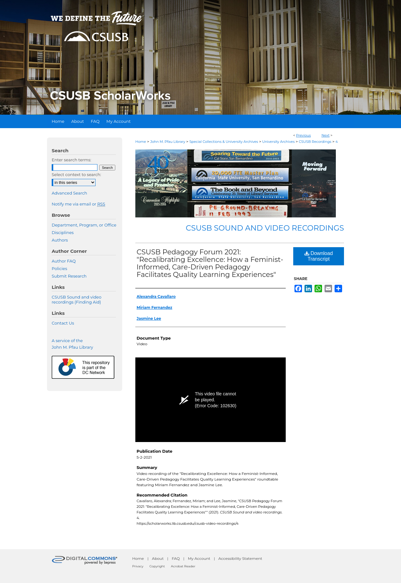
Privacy (137, 566)
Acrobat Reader (183, 566)
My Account (199, 558)
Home (140, 141)
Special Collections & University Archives (223, 141)
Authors (60, 239)
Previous (303, 135)
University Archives (278, 141)
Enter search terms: (71, 159)
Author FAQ (64, 260)
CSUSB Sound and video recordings (265, 227)
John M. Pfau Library (167, 141)
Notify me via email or (78, 203)
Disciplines (63, 232)
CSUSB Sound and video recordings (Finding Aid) (77, 299)
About (158, 558)
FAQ (176, 558)
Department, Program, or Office (84, 224)
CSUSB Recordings (315, 141)
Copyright (157, 566)
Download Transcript (319, 256)
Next (325, 135)
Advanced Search (69, 192)
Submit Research (69, 275)
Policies (59, 268)
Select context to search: (76, 174)
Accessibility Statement (240, 558)
